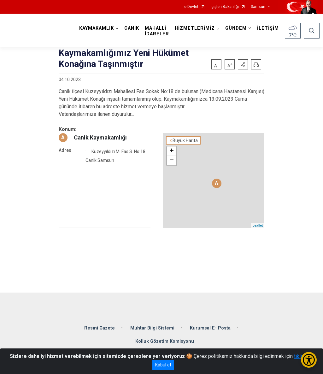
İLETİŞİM (268, 28)
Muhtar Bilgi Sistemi (152, 328)
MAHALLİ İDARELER (157, 31)
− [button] (172, 160)
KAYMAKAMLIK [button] (96, 28)
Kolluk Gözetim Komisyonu (164, 341)
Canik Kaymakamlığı (100, 137)
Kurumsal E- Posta (210, 328)
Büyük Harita (185, 140)
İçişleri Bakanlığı (224, 7)
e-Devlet (191, 7)
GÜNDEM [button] (236, 28)
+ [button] (172, 151)
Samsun (258, 7)
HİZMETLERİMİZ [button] (195, 28)
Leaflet (257, 225)
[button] (243, 64)
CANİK (131, 28)
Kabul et (163, 364)
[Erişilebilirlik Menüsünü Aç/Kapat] (309, 360)
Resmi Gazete (99, 328)
